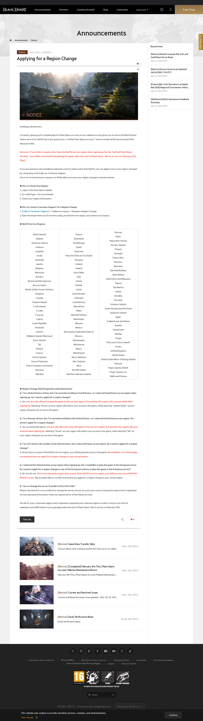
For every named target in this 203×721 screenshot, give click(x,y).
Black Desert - (128, 706)
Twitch (89, 651)
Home (10, 40)
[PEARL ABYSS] (66, 706)
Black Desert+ (122, 651)
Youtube (106, 651)
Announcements (21, 40)
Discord (114, 651)
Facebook (97, 651)
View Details (27, 717)
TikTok (130, 651)
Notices (34, 40)
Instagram (81, 651)
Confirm (173, 715)
